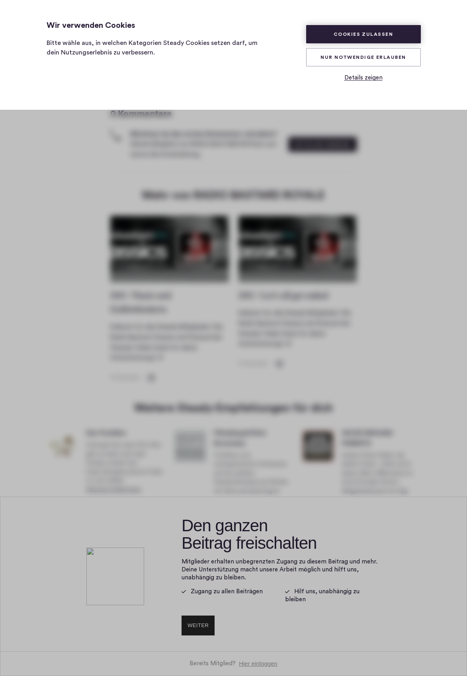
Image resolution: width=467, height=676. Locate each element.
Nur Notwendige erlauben (363, 57)
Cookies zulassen (363, 34)
